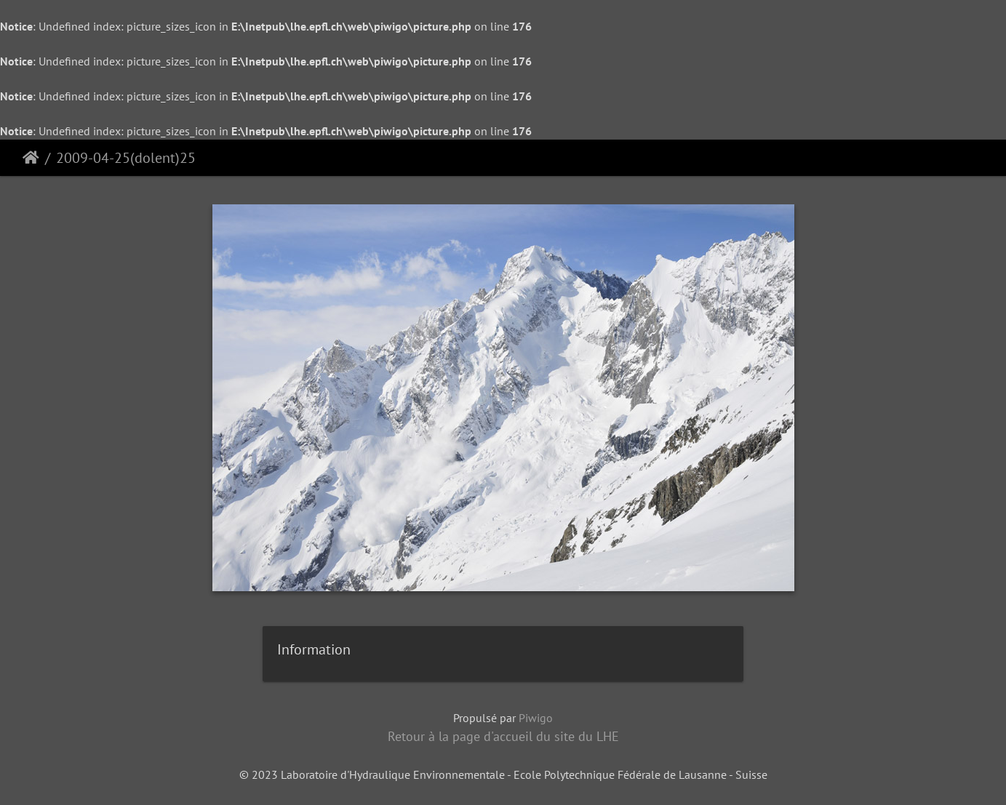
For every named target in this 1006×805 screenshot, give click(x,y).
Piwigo (536, 717)
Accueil (31, 158)
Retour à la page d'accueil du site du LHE (503, 736)
